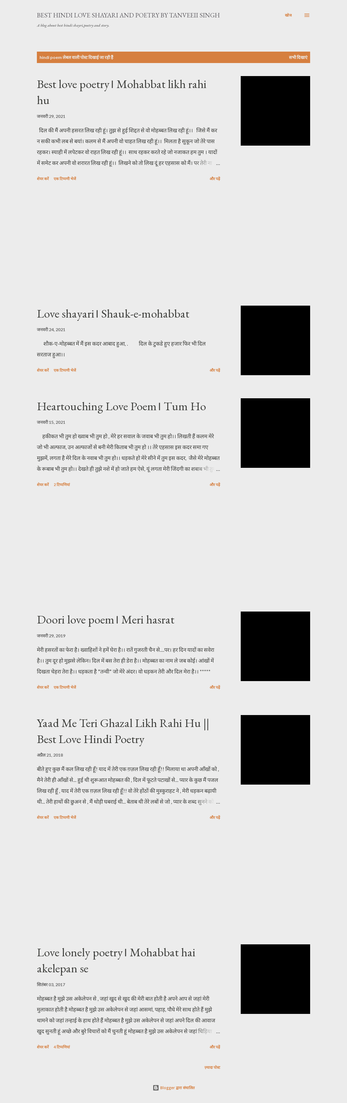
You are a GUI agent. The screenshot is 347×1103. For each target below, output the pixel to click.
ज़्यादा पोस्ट (212, 1067)
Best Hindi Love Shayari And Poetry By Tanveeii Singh (128, 15)
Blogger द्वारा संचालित (174, 1087)
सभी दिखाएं (298, 57)
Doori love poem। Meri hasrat (105, 619)
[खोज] (288, 15)
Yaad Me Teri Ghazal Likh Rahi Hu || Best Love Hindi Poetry (123, 731)
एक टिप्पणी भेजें (65, 178)
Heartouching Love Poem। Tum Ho (121, 406)
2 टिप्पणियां (62, 484)
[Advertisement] (128, 244)
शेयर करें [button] (43, 178)
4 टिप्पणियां (62, 1047)
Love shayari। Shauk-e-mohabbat (113, 313)
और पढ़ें (215, 178)
